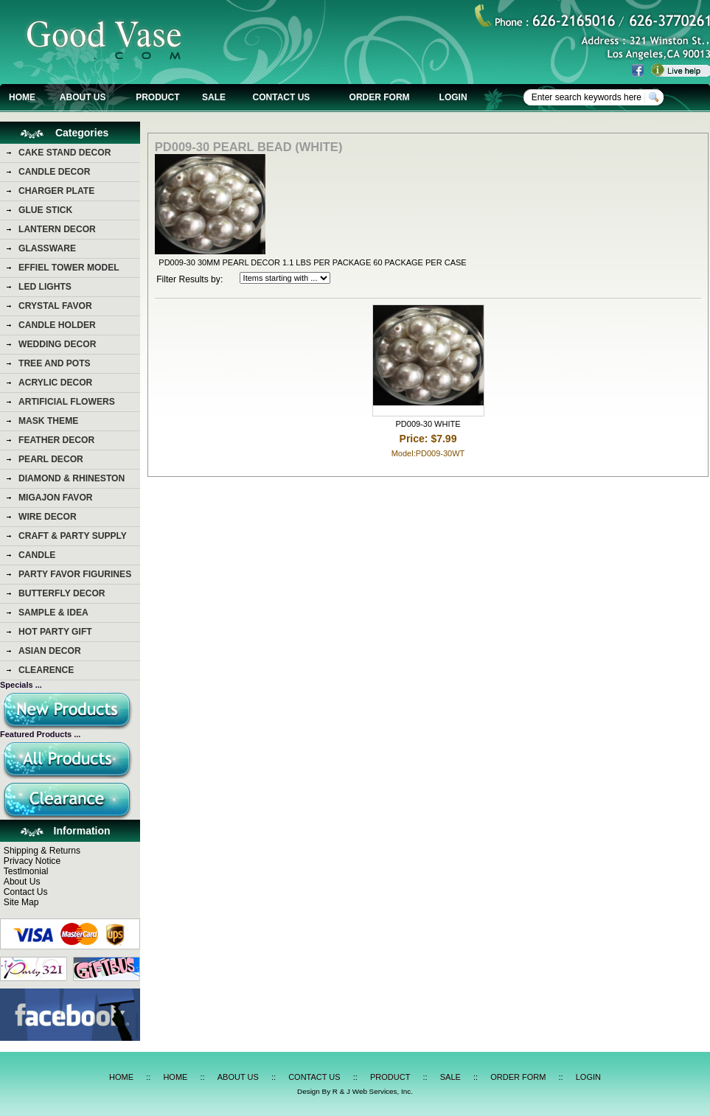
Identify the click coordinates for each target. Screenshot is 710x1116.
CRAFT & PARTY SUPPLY (72, 536)
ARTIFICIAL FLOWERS (66, 402)
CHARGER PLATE (56, 191)
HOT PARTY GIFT (55, 632)
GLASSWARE (47, 248)
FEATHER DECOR (56, 440)
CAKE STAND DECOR (64, 152)
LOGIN (453, 97)
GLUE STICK (45, 210)
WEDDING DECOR (57, 344)
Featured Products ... (40, 734)
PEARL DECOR (50, 459)
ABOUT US (83, 97)
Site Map (21, 902)
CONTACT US (281, 97)
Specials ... (21, 684)
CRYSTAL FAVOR (55, 306)
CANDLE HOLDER (57, 325)
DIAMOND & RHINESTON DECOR (71, 480)
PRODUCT (157, 97)
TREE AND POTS (54, 363)
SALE (214, 97)
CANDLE (36, 555)
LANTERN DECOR (57, 229)
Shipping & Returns (42, 850)
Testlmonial (26, 871)
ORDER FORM (379, 97)
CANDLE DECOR (54, 172)
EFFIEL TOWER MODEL (68, 267)
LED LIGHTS (45, 287)
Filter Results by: (189, 279)
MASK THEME (48, 421)
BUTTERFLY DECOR (61, 593)
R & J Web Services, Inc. (373, 1091)
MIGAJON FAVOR (55, 497)
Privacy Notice (32, 861)
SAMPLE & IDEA (53, 612)
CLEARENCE (46, 670)
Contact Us (26, 892)
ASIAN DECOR (49, 651)
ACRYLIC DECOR (55, 382)
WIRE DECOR (47, 517)
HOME (22, 97)
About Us (22, 881)
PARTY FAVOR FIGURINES (74, 574)
